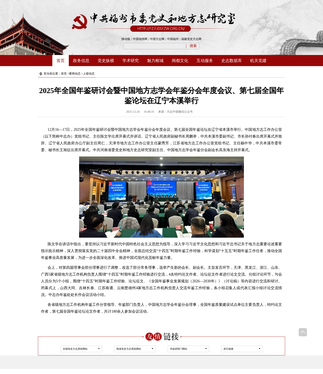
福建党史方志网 (191, 39)
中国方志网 (157, 39)
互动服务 (205, 60)
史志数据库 (231, 60)
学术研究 (130, 60)
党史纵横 (106, 60)
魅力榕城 (155, 60)
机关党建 (258, 60)
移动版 (126, 39)
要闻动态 (75, 73)
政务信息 (81, 60)
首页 (60, 60)
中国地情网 (140, 39)
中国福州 (173, 39)
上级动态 (89, 73)
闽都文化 (180, 60)
